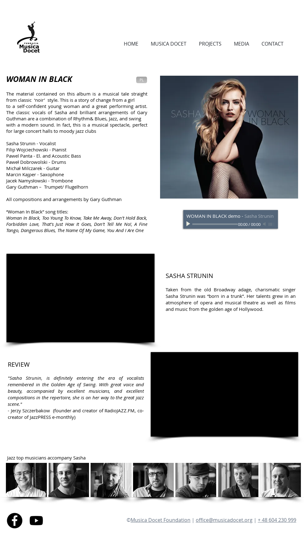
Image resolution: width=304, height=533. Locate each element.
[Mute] (265, 224)
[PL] (141, 80)
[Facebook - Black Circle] (14, 520)
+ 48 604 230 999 (277, 520)
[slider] (272, 224)
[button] (26, 480)
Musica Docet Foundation (160, 520)
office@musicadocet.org (224, 520)
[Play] (188, 224)
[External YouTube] (80, 298)
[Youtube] (36, 520)
